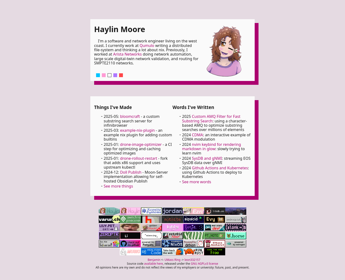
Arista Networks (127, 54)
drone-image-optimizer (141, 144)
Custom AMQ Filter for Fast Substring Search (211, 118)
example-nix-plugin (137, 130)
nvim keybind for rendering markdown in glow (211, 146)
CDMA (197, 134)
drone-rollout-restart (138, 158)
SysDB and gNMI (207, 158)
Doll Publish (130, 172)
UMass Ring (172, 260)
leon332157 (192, 260)
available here (153, 264)
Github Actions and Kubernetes (220, 168)
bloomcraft (130, 116)
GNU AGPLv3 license (204, 264)
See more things (118, 186)
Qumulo (147, 45)
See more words (196, 181)
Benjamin (154, 260)
